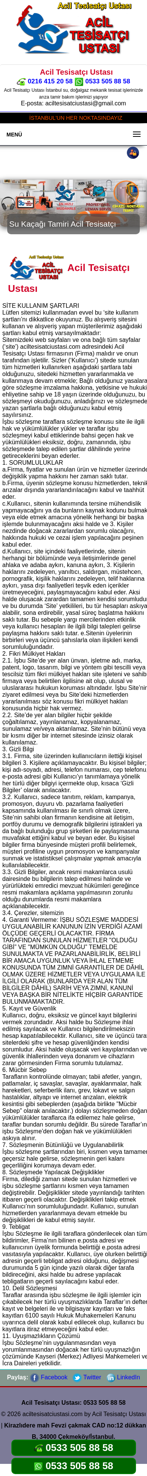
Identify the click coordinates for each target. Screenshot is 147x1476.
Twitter (87, 1377)
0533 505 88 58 (102, 81)
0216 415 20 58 (45, 81)
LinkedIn (123, 1377)
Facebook (49, 1377)
